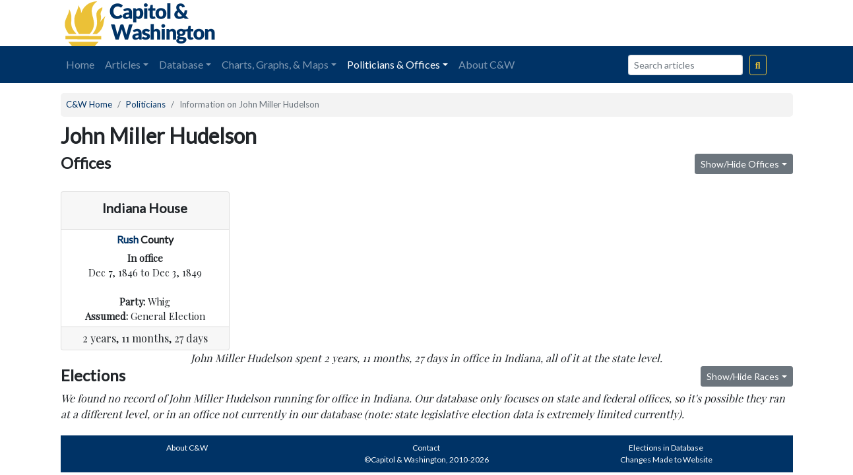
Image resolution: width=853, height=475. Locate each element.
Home (80, 64)
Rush (128, 239)
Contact (426, 448)
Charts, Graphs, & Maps (275, 64)
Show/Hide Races (743, 376)
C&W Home (89, 104)
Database (181, 64)
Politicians (146, 104)
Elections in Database (666, 448)
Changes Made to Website (666, 459)
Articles (123, 64)
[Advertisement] (645, 23)
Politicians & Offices (393, 64)
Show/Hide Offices (740, 164)
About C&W (486, 64)
